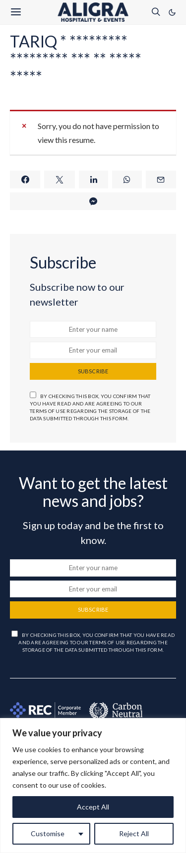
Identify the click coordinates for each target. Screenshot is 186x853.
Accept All (93, 807)
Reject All (134, 833)
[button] (172, 12)
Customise (47, 833)
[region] (93, 785)
